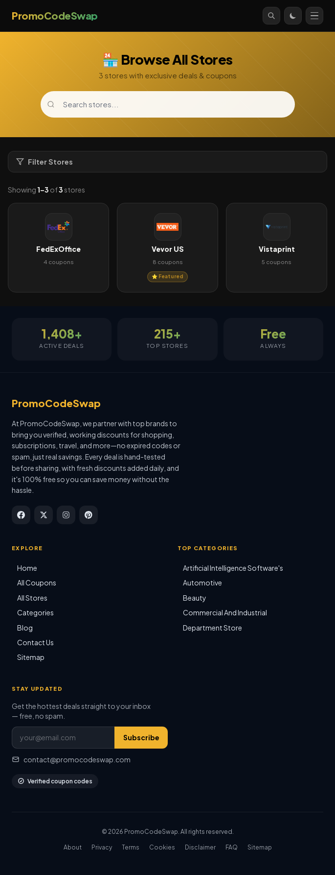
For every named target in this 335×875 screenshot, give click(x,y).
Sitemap (31, 657)
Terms (130, 847)
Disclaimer (200, 847)
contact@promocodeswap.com (71, 759)
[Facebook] (21, 515)
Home (27, 567)
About (73, 847)
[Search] (271, 15)
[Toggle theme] (293, 15)
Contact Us (35, 642)
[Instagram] (66, 515)
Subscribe (141, 737)
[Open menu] (314, 15)
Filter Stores (44, 161)
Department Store (212, 627)
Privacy (101, 847)
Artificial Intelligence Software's (233, 567)
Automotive (202, 582)
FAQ (231, 847)
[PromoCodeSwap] (55, 16)
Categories (35, 612)
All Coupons (36, 582)
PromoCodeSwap (56, 403)
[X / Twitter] (43, 515)
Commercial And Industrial (225, 612)
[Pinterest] (88, 515)
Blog (25, 627)
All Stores (32, 597)
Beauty (194, 597)
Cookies (162, 847)
